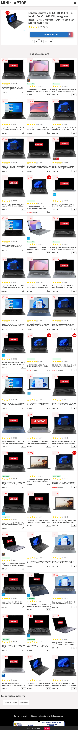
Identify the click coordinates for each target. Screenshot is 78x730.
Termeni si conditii (21, 716)
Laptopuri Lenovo (10, 703)
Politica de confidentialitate (39, 716)
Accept (47, 728)
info (23, 92)
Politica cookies (57, 716)
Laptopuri (24, 703)
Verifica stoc (58, 34)
